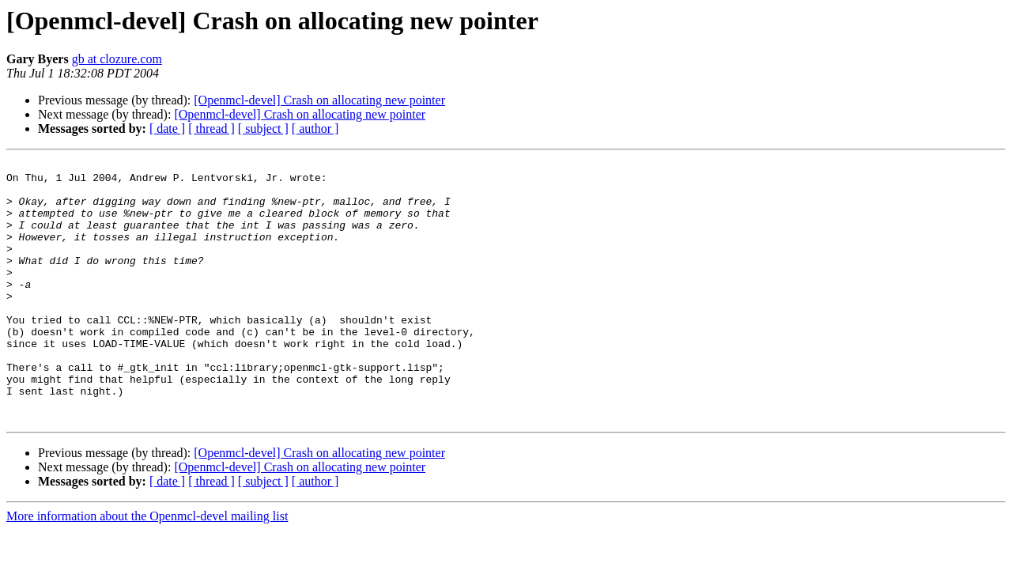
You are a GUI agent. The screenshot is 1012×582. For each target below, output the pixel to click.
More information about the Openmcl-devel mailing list (147, 568)
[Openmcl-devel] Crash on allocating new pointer (319, 100)
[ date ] (167, 128)
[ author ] (315, 128)
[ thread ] (211, 128)
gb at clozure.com (117, 59)
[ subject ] (263, 128)
